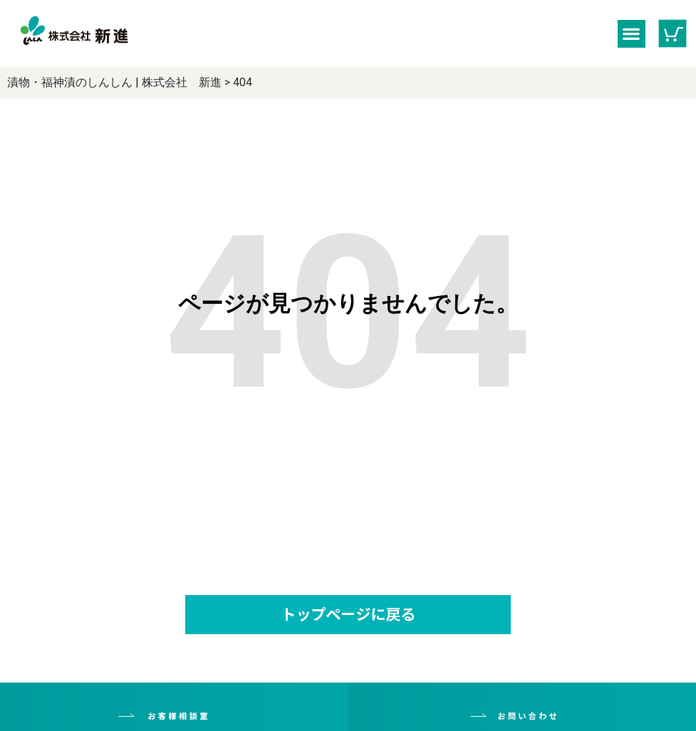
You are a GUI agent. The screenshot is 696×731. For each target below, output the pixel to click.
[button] (631, 34)
